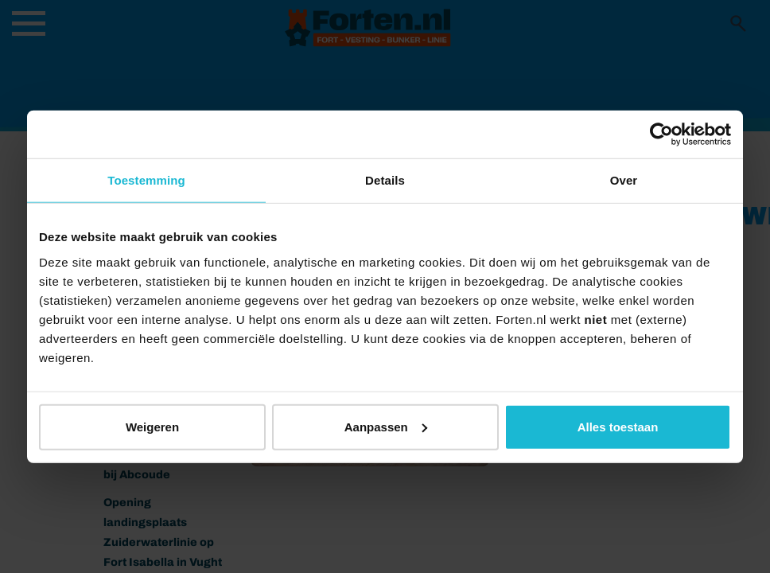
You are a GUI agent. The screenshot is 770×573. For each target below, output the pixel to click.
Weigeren (152, 426)
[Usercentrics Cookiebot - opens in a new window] (661, 134)
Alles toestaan (618, 426)
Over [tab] (624, 180)
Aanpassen (385, 426)
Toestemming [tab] (146, 180)
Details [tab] (385, 180)
